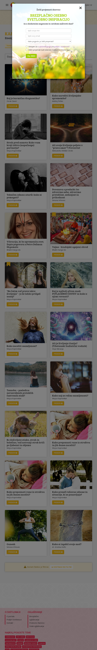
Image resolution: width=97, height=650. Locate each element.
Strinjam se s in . (47, 46)
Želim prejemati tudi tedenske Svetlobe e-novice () (48, 50)
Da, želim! (31, 56)
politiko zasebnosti (61, 46)
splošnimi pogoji (45, 46)
